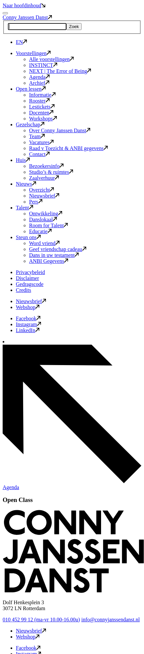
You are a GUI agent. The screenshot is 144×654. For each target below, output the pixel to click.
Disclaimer (27, 278)
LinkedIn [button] (27, 330)
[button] (73, 591)
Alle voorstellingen (51, 59)
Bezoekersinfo (46, 166)
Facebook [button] (28, 318)
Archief (39, 83)
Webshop (27, 307)
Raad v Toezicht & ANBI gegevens (68, 148)
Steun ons (28, 237)
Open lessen (31, 89)
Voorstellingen (33, 53)
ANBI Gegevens (48, 261)
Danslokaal (43, 219)
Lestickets (41, 106)
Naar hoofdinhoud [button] (24, 5)
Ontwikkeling (45, 213)
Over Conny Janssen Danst (59, 130)
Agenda (39, 77)
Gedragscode (30, 284)
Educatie (40, 231)
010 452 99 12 (41, 619)
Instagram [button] (28, 324)
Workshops (43, 118)
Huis (23, 160)
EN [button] (21, 42)
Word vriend (44, 243)
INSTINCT (43, 65)
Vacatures (41, 142)
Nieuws (26, 184)
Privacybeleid (30, 272)
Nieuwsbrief (44, 196)
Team (37, 136)
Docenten (41, 112)
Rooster (39, 101)
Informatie (42, 95)
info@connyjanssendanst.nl (110, 619)
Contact (39, 154)
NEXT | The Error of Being (60, 71)
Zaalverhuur (44, 178)
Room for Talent (48, 225)
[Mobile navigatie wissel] (5, 13)
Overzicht (41, 190)
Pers (35, 201)
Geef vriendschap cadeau (57, 249)
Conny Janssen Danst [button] (27, 17)
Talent (24, 207)
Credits (23, 290)
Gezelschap (30, 124)
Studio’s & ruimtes (51, 172)
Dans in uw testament (54, 255)
